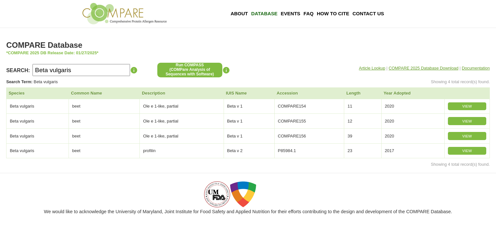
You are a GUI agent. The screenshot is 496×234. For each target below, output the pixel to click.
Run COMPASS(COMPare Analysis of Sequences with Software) (189, 69)
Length (353, 93)
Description (153, 93)
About (239, 13)
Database (264, 13)
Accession (287, 93)
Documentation (476, 68)
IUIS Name (236, 93)
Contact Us (368, 13)
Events (290, 13)
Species (17, 93)
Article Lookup (372, 68)
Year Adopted (397, 93)
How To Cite (333, 13)
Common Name (86, 93)
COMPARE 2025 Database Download (424, 68)
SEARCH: (18, 70)
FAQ (309, 13)
